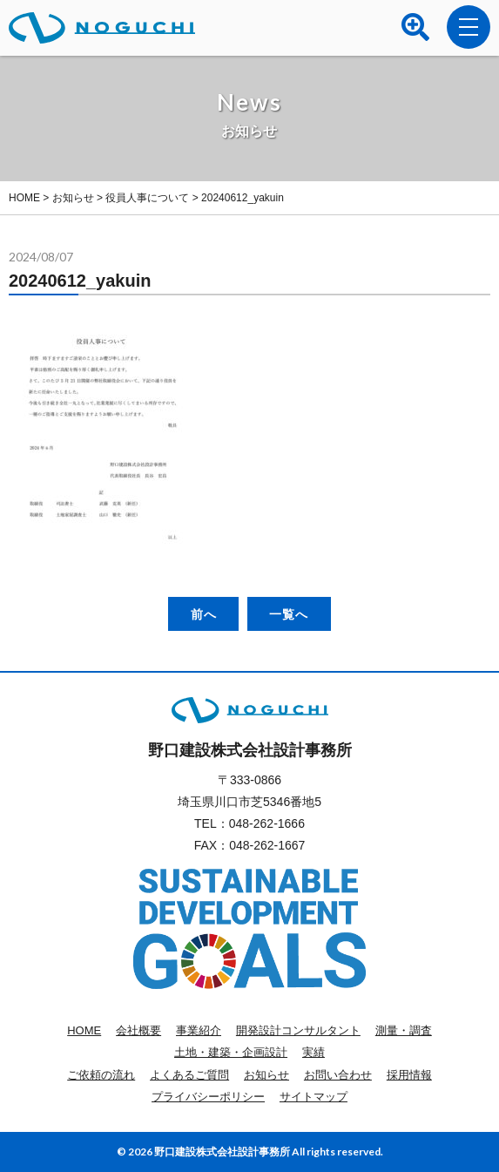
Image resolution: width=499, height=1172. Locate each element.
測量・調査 (403, 1030)
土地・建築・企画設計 (230, 1052)
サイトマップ (313, 1096)
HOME (84, 1030)
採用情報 (409, 1074)
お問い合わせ (338, 1074)
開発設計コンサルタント (298, 1030)
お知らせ (266, 1074)
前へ (204, 613)
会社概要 (138, 1030)
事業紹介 (198, 1030)
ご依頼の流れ (101, 1074)
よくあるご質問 (189, 1074)
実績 (313, 1052)
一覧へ (288, 613)
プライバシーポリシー (208, 1096)
